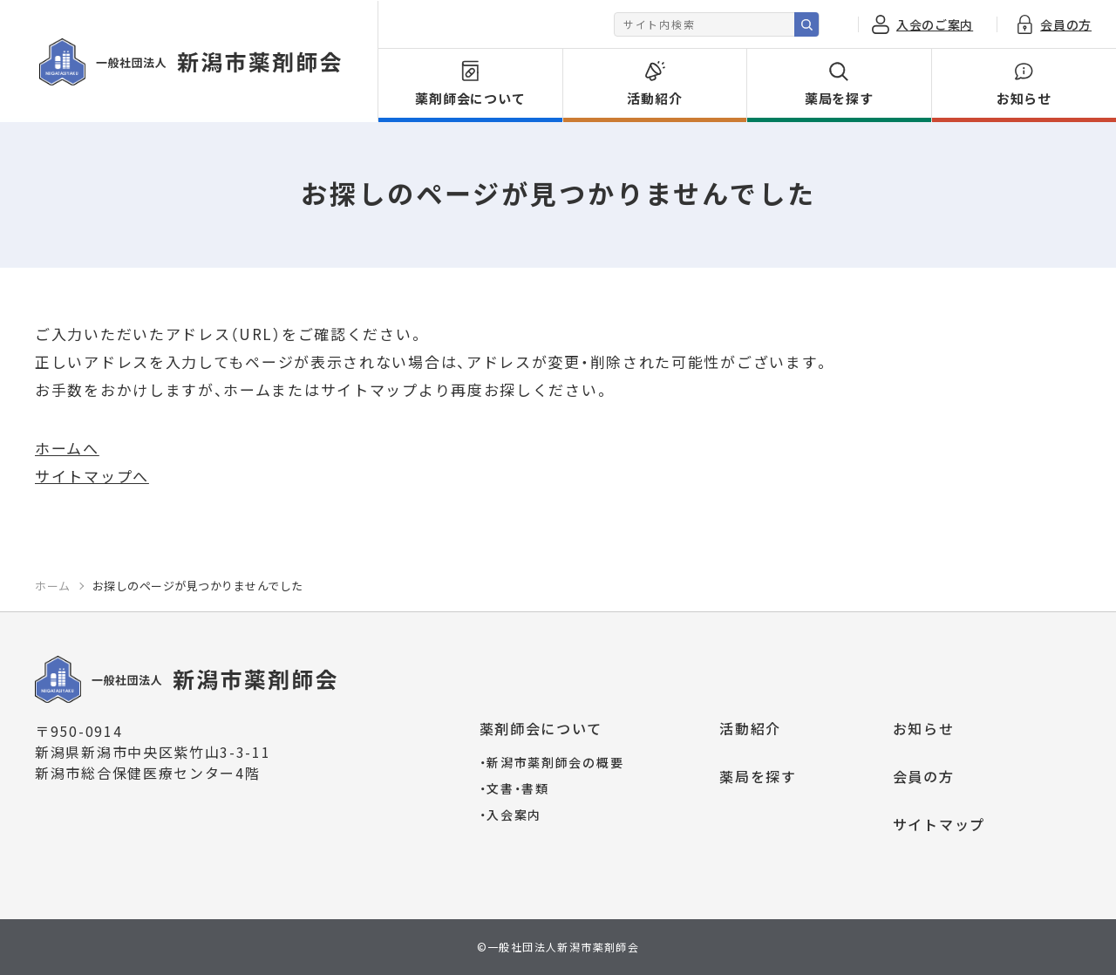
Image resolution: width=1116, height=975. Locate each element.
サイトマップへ (92, 476)
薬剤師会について (541, 728)
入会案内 (511, 814)
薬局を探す (758, 776)
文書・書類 (514, 788)
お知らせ (924, 728)
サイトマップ (939, 824)
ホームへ (67, 448)
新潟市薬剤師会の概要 (552, 762)
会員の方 (924, 776)
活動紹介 (750, 728)
